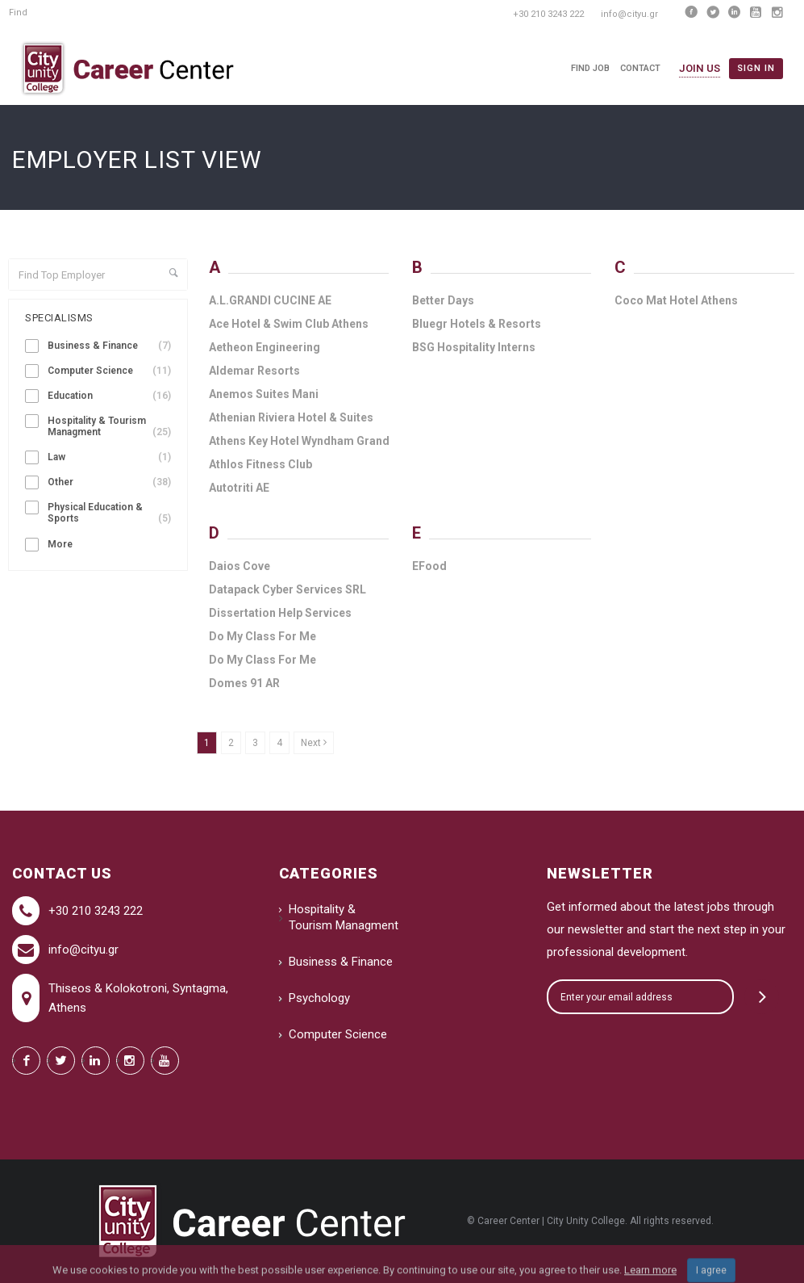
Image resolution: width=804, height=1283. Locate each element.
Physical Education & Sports (109, 513)
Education (109, 396)
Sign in (756, 68)
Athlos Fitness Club (260, 464)
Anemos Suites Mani (264, 394)
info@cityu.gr (83, 949)
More (60, 544)
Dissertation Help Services (280, 612)
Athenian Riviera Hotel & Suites (291, 417)
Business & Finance (109, 346)
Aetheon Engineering (264, 347)
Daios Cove (239, 566)
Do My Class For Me (262, 636)
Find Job (590, 68)
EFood (429, 566)
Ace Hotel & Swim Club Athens (289, 323)
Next (314, 742)
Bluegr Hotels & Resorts (476, 323)
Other (109, 482)
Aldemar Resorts (254, 370)
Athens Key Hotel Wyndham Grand (299, 440)
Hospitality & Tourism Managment (109, 426)
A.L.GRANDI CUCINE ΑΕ (270, 300)
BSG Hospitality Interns (473, 347)
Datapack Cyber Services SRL (287, 589)
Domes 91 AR (244, 683)
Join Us (699, 68)
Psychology (319, 998)
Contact (640, 68)
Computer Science (109, 371)
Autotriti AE (239, 487)
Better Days (443, 300)
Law (109, 457)
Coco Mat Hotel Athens (676, 300)
